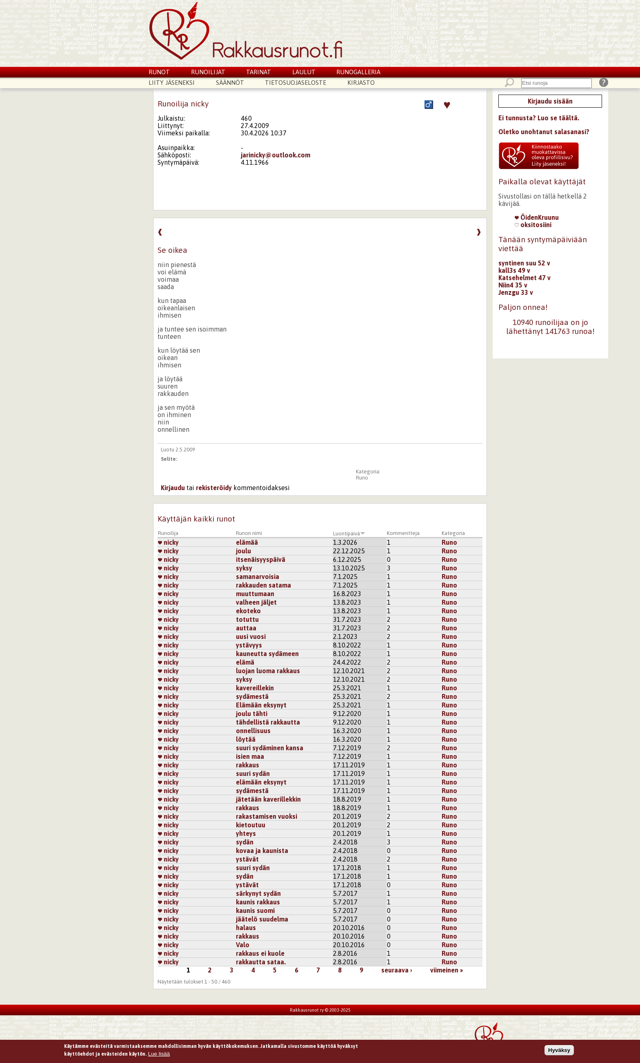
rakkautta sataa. (261, 962)
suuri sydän (253, 773)
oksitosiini (533, 224)
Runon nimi (249, 533)
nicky (168, 542)
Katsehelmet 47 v (524, 277)
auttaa (246, 628)
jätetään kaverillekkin (268, 799)
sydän (244, 842)
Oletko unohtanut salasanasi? (543, 131)
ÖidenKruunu (537, 217)
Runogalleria (358, 72)
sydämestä (252, 696)
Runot (159, 72)
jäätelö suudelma (262, 919)
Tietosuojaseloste (295, 82)
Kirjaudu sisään (550, 101)
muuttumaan (255, 593)
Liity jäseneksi (172, 82)
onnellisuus (253, 730)
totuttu (247, 619)
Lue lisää (159, 1056)
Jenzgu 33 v (515, 292)
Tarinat (258, 72)
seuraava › (396, 970)
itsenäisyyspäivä (260, 559)
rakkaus (247, 765)
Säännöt (230, 82)
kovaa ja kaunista (262, 850)
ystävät (247, 859)
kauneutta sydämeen (267, 653)
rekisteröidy (214, 487)
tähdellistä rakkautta (268, 722)
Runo (362, 478)
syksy (244, 568)
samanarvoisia (257, 576)
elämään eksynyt (261, 782)
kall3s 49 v (514, 270)
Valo (242, 944)
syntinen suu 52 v (524, 263)
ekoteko (248, 610)
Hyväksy (559, 1052)
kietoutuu (250, 825)
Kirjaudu (173, 487)
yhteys (246, 833)
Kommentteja (403, 533)
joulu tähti (251, 713)
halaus (246, 927)
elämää (247, 542)
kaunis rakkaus (258, 902)
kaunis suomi (255, 910)
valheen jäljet (256, 602)
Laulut (304, 72)
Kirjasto (361, 82)
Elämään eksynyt (261, 705)
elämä (245, 662)
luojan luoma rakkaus (268, 670)
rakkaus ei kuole (260, 953)
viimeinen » (446, 970)
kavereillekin (255, 688)
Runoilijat (208, 72)
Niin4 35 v (512, 285)
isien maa (250, 756)
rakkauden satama (263, 585)
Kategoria (453, 533)
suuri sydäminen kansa (269, 747)
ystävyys (249, 645)
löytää (246, 739)
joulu (243, 551)
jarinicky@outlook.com (275, 155)
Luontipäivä (349, 533)
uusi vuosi (251, 636)
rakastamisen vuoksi (266, 816)
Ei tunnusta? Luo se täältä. (538, 118)
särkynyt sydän (258, 893)
